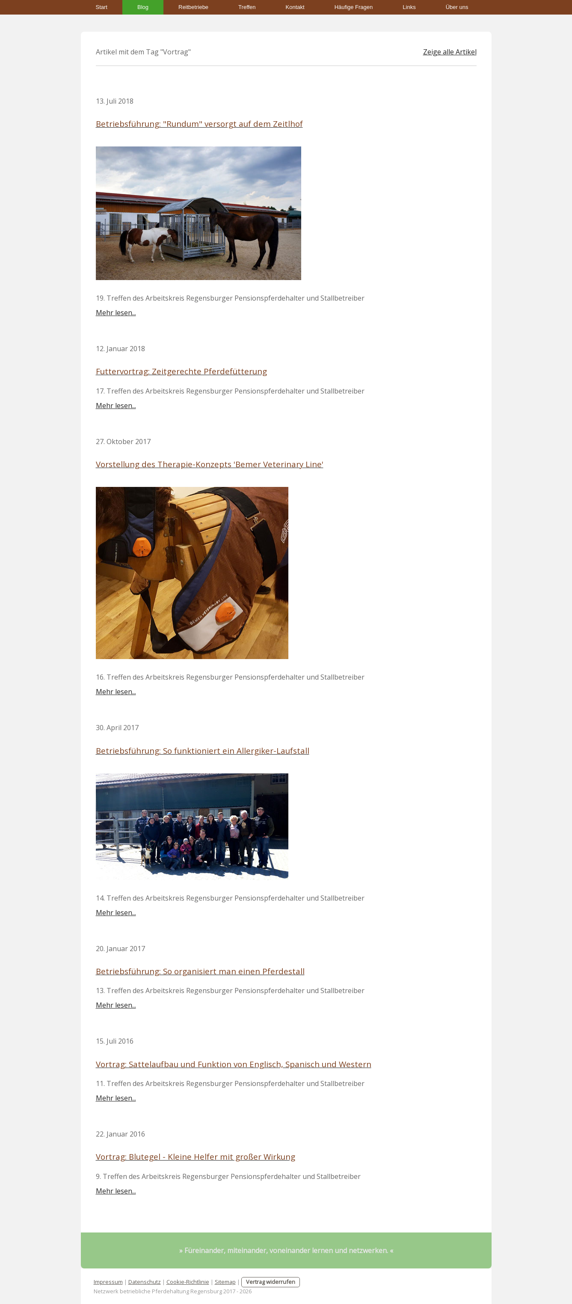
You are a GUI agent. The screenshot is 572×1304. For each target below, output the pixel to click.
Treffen (246, 7)
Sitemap (225, 1282)
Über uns (457, 7)
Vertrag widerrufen (270, 1282)
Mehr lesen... (116, 312)
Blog (142, 7)
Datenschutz (144, 1282)
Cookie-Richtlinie (187, 1282)
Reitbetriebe (193, 7)
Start (101, 7)
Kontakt (295, 7)
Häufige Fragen (354, 7)
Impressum (108, 1282)
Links (409, 7)
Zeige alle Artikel (450, 52)
